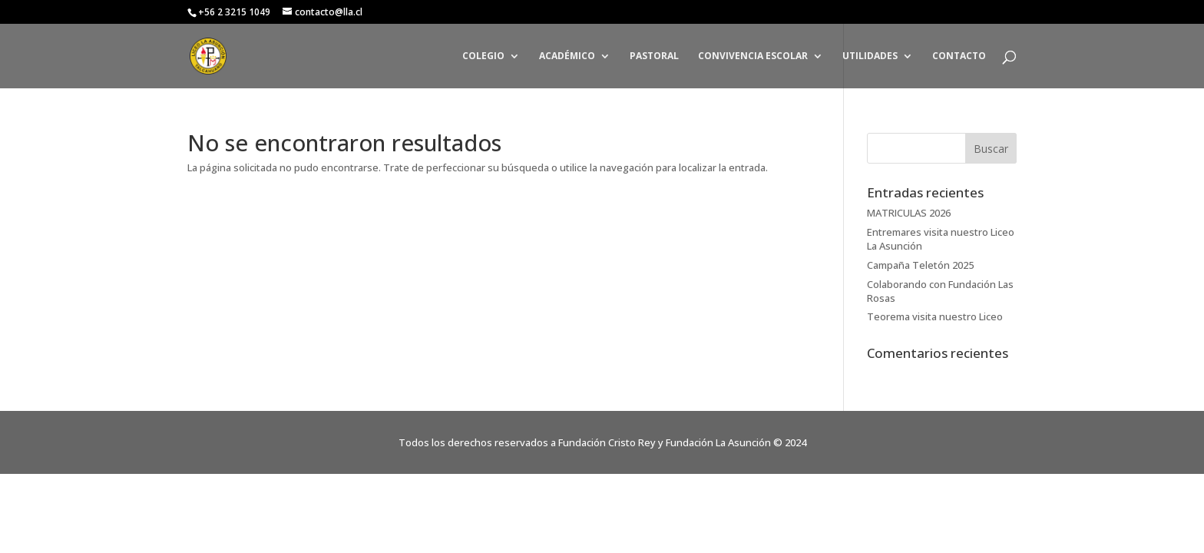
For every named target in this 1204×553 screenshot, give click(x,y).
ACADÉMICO (567, 56)
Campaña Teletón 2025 (920, 265)
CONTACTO (959, 56)
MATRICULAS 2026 (909, 213)
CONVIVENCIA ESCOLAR (753, 56)
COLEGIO (483, 56)
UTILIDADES (870, 56)
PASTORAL (654, 56)
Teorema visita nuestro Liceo (935, 316)
